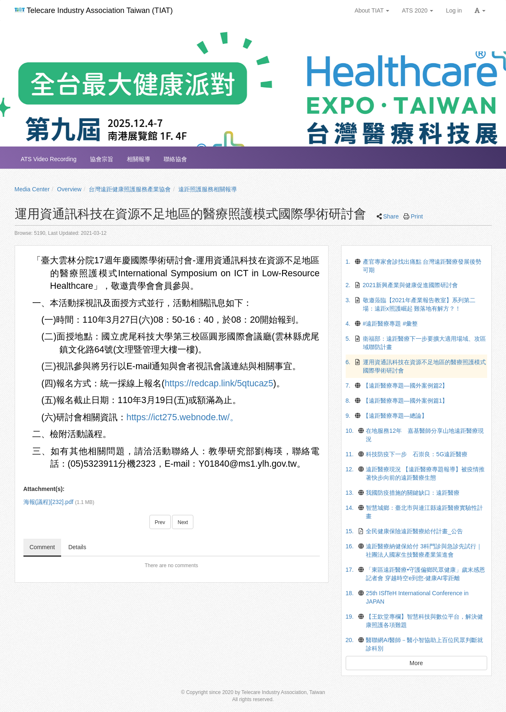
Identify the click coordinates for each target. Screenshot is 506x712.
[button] (480, 10)
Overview (69, 189)
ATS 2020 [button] (417, 10)
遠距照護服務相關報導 (207, 189)
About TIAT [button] (371, 10)
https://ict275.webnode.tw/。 (182, 417)
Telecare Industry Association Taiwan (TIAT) (94, 10)
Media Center (32, 189)
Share (390, 216)
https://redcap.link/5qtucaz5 (218, 383)
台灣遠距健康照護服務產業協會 (130, 189)
